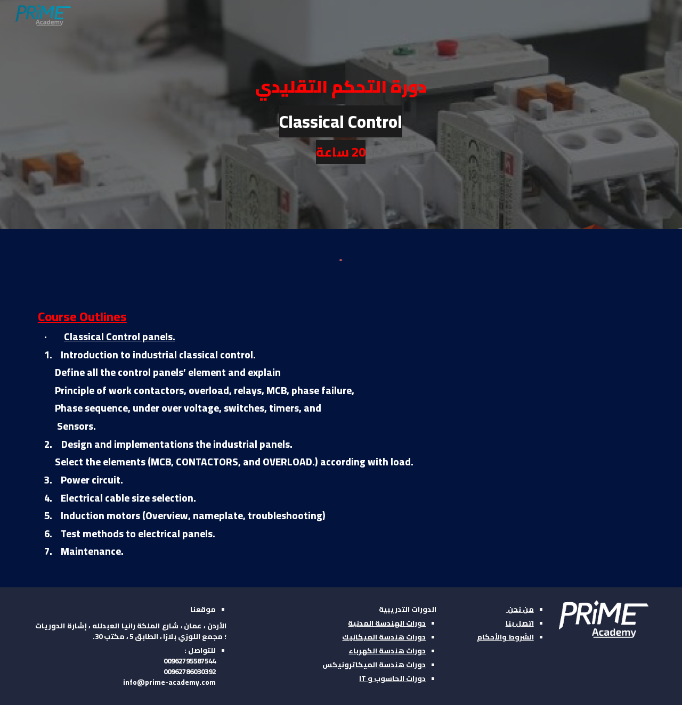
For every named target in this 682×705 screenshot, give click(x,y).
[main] (341, 115)
